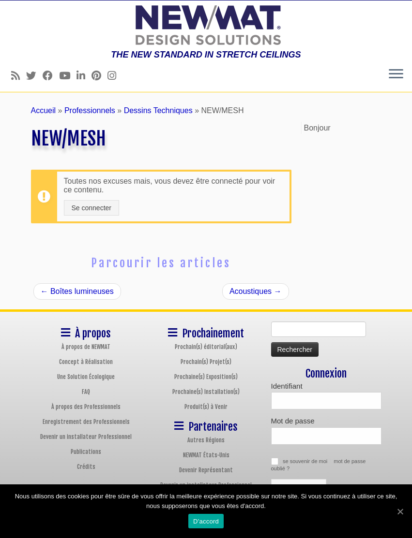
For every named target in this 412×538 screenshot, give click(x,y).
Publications (86, 451)
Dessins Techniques (158, 110)
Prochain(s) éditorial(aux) (206, 346)
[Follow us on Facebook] (51, 75)
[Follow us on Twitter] (34, 75)
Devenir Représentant (206, 470)
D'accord (206, 521)
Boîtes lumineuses (77, 291)
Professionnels (89, 110)
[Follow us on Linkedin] (84, 75)
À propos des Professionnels (86, 406)
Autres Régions (206, 440)
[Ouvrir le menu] (396, 74)
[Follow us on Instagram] (114, 75)
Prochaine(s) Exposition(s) (206, 376)
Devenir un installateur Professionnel (86, 436)
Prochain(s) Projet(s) (206, 361)
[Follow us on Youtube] (67, 75)
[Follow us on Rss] (18, 75)
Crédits (86, 466)
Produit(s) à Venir (206, 406)
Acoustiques (255, 291)
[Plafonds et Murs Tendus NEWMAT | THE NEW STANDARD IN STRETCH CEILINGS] (206, 25)
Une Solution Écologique (86, 376)
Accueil (43, 110)
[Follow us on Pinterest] (99, 75)
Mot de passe (293, 421)
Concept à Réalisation (86, 361)
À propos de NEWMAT (85, 346)
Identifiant (287, 386)
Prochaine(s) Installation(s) (206, 391)
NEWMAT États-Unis (206, 455)
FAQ (86, 391)
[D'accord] (400, 511)
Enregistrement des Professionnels (86, 421)
